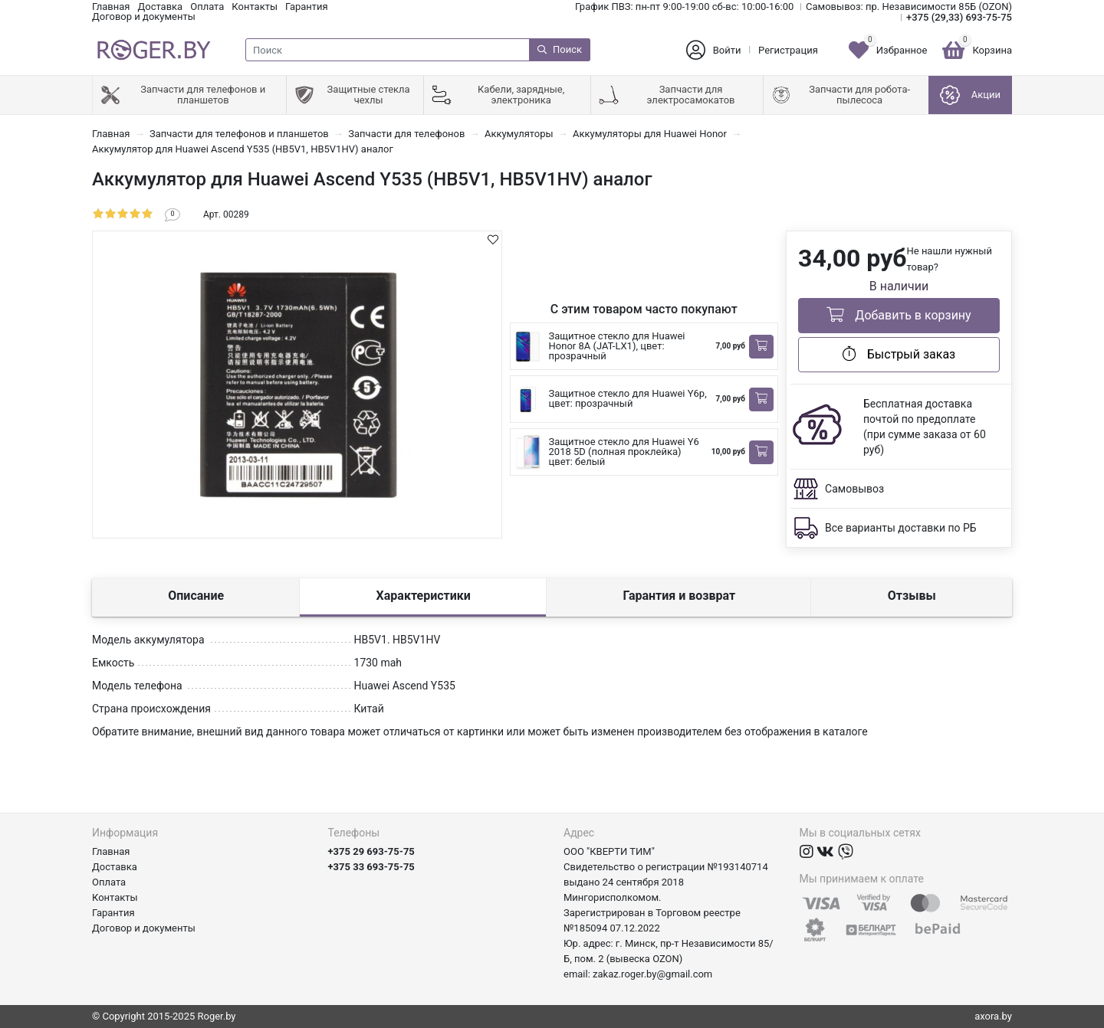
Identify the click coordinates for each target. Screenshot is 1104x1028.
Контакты (255, 6)
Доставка (159, 6)
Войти (727, 50)
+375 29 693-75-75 (371, 851)
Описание (196, 595)
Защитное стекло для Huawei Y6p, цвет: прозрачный (628, 398)
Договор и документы (144, 16)
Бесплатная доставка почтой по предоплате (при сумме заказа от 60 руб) (924, 427)
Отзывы (912, 595)
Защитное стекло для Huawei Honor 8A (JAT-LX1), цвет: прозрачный (617, 346)
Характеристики (423, 595)
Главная (111, 6)
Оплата (207, 6)
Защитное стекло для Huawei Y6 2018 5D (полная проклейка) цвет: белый (624, 451)
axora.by (993, 1016)
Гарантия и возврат (679, 595)
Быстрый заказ (899, 354)
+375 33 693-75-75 (371, 866)
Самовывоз (854, 489)
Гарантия (306, 6)
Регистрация (788, 50)
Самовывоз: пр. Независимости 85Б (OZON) (909, 6)
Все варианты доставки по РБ (901, 528)
